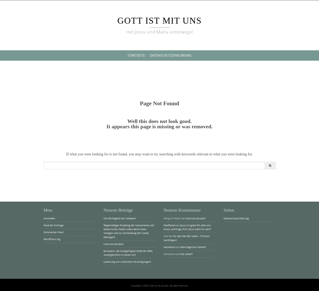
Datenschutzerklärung (171, 55)
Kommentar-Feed (53, 232)
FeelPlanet (169, 225)
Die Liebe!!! (186, 254)
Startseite (136, 55)
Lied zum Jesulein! (114, 244)
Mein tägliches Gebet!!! (193, 247)
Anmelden (49, 218)
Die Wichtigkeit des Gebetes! (120, 218)
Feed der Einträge (54, 225)
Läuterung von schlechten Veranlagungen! (127, 261)
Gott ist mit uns (159, 21)
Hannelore (170, 247)
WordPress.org (52, 239)
